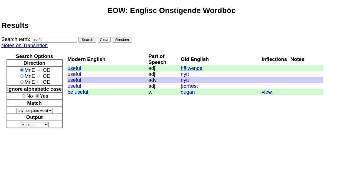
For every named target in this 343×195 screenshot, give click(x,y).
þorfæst (189, 86)
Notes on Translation (24, 45)
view (267, 92)
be (70, 92)
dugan (188, 92)
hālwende (191, 68)
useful (74, 68)
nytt (185, 74)
